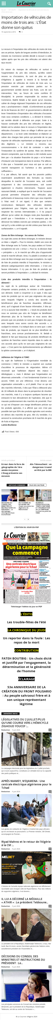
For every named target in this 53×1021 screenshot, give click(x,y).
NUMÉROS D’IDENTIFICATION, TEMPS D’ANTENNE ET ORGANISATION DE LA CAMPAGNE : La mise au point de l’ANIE (43, 508)
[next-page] (28, 519)
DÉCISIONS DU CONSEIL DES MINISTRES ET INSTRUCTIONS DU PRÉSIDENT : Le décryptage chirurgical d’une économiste (8, 509)
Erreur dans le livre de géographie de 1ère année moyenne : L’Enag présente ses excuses (12, 470)
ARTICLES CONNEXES (17, 485)
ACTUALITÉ (12, 10)
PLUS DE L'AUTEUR (36, 485)
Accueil (3, 10)
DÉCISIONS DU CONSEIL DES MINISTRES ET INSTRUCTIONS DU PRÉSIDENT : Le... (23, 959)
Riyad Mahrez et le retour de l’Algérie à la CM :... (26, 843)
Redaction (5, 730)
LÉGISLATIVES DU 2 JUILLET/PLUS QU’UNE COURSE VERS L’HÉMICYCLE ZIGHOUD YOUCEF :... (24, 723)
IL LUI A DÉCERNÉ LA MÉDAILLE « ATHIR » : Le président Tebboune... (24, 900)
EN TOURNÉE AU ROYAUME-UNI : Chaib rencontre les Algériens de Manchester (26, 506)
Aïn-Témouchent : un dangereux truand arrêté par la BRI (41, 467)
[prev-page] (24, 519)
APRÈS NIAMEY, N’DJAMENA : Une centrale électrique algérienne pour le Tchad (26, 784)
